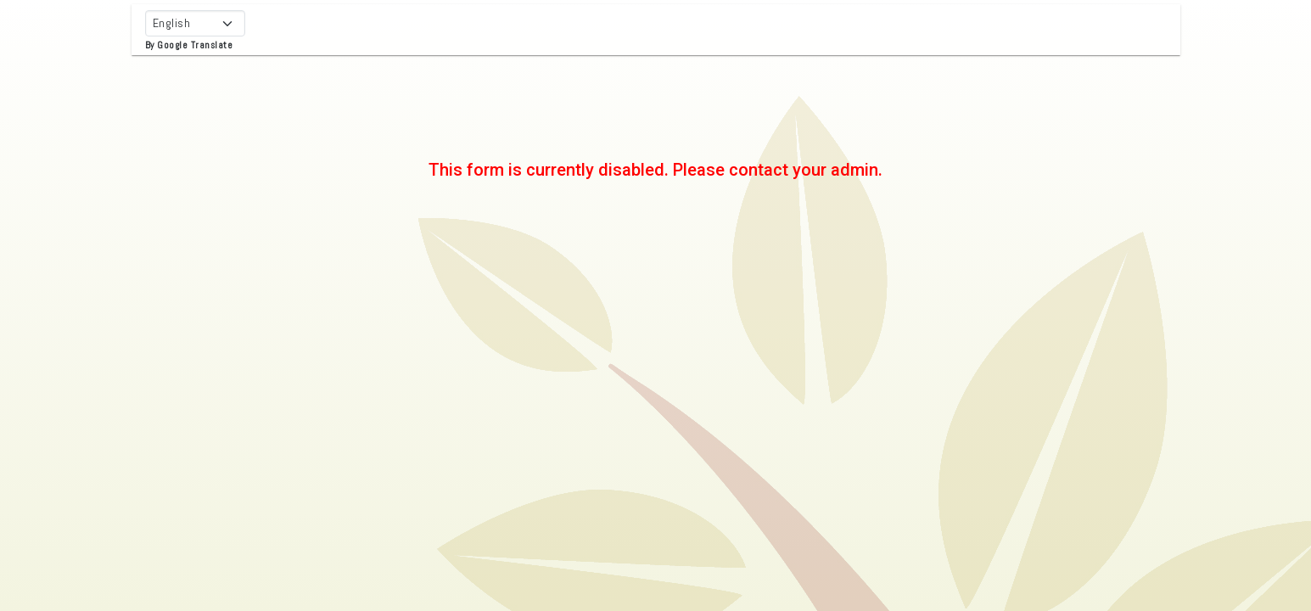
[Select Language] (195, 23)
